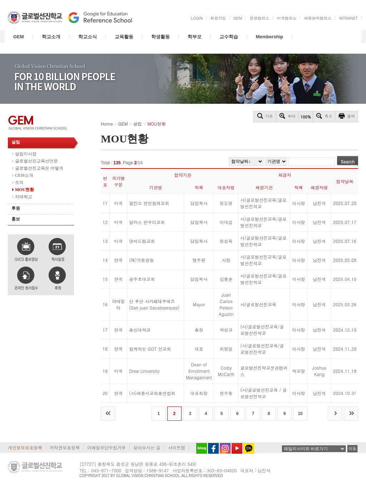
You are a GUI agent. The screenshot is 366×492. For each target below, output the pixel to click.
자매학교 (23, 196)
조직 (19, 182)
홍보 (15, 218)
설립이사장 (25, 153)
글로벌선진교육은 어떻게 (39, 168)
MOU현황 (24, 189)
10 (300, 413)
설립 (15, 142)
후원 (15, 208)
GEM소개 (24, 175)
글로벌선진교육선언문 (36, 161)
